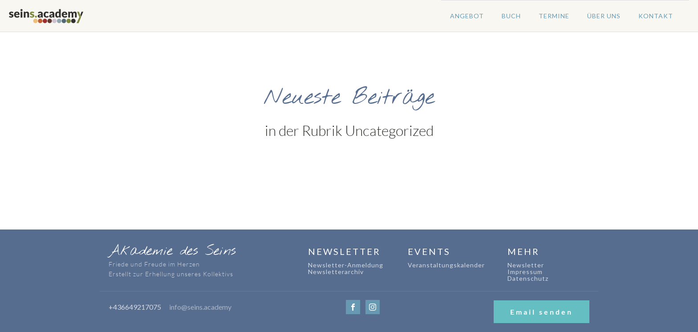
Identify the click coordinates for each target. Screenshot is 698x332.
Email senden (541, 311)
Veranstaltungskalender (446, 265)
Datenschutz (527, 278)
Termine (554, 16)
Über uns (604, 16)
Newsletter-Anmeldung (345, 265)
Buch (511, 16)
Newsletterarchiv (336, 271)
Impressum (525, 271)
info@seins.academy (200, 307)
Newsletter (525, 265)
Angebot (467, 16)
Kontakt (655, 16)
